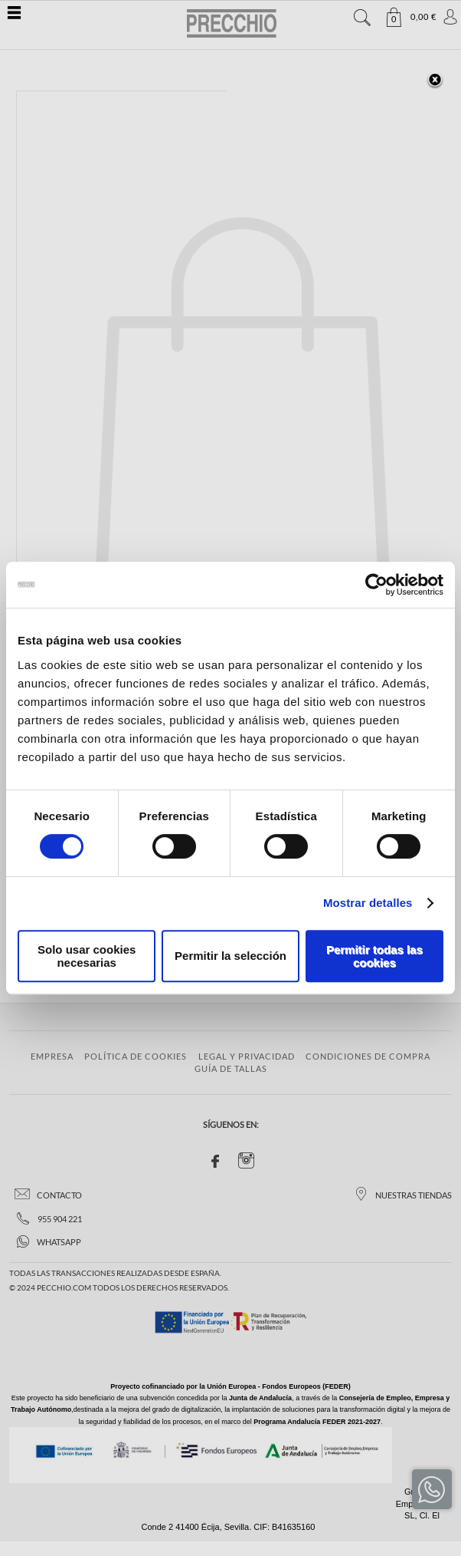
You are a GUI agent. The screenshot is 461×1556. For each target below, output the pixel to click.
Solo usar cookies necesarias (87, 956)
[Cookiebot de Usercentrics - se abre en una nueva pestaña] (376, 584)
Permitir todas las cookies (374, 956)
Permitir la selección (230, 955)
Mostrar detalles (368, 902)
